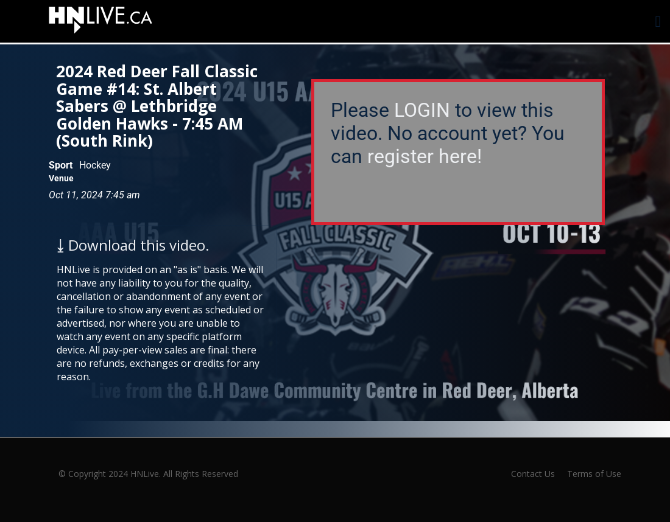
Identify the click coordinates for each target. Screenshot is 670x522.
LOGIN (422, 110)
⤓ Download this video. (133, 245)
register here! (424, 156)
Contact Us (533, 473)
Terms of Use (594, 473)
